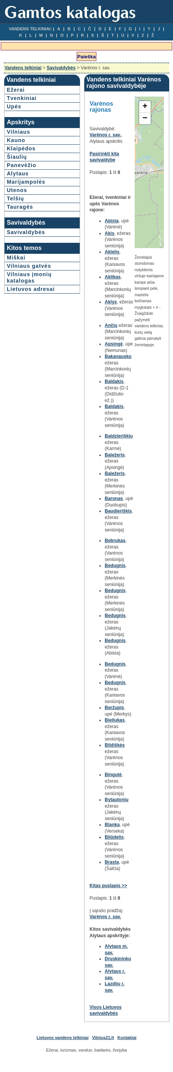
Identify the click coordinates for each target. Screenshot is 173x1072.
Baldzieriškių (119, 436)
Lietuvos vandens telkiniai (62, 1037)
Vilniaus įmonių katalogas (29, 277)
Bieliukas (115, 720)
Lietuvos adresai (31, 289)
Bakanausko (118, 356)
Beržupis (114, 707)
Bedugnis (115, 565)
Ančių (111, 325)
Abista (112, 220)
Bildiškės (115, 745)
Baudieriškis (118, 511)
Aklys (111, 302)
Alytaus (18, 173)
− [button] (145, 118)
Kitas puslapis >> (108, 885)
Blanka (112, 824)
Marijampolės (26, 182)
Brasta (112, 862)
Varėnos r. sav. (105, 135)
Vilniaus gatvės (29, 266)
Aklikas (113, 277)
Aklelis (112, 252)
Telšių (15, 198)
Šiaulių (17, 157)
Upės (14, 106)
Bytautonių (117, 799)
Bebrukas (115, 540)
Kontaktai (127, 1037)
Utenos (17, 190)
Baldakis (114, 381)
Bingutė (113, 774)
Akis (109, 233)
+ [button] (145, 107)
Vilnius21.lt (103, 1037)
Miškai (16, 258)
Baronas (114, 498)
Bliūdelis (114, 837)
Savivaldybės (61, 67)
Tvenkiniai (21, 98)
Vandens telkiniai (23, 67)
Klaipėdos (21, 148)
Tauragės (20, 207)
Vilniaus (18, 132)
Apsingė (114, 344)
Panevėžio (21, 165)
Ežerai (16, 90)
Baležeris (115, 455)
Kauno (16, 140)
